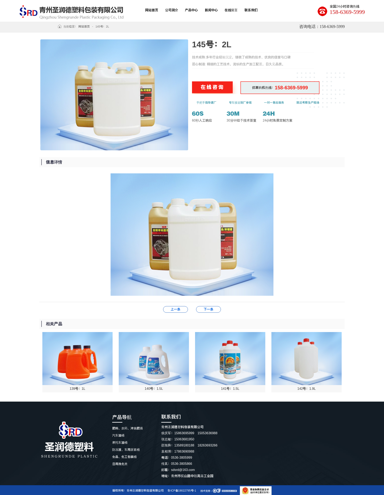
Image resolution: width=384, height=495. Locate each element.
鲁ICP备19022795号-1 (182, 490)
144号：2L (208, 309)
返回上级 (47, 28)
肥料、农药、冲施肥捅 (127, 428)
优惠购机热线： (280, 87)
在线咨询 (212, 87)
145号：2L (102, 26)
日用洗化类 (119, 464)
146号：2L (175, 309)
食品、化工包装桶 (124, 456)
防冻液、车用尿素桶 (126, 449)
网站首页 (84, 26)
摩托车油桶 (119, 442)
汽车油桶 (118, 435)
